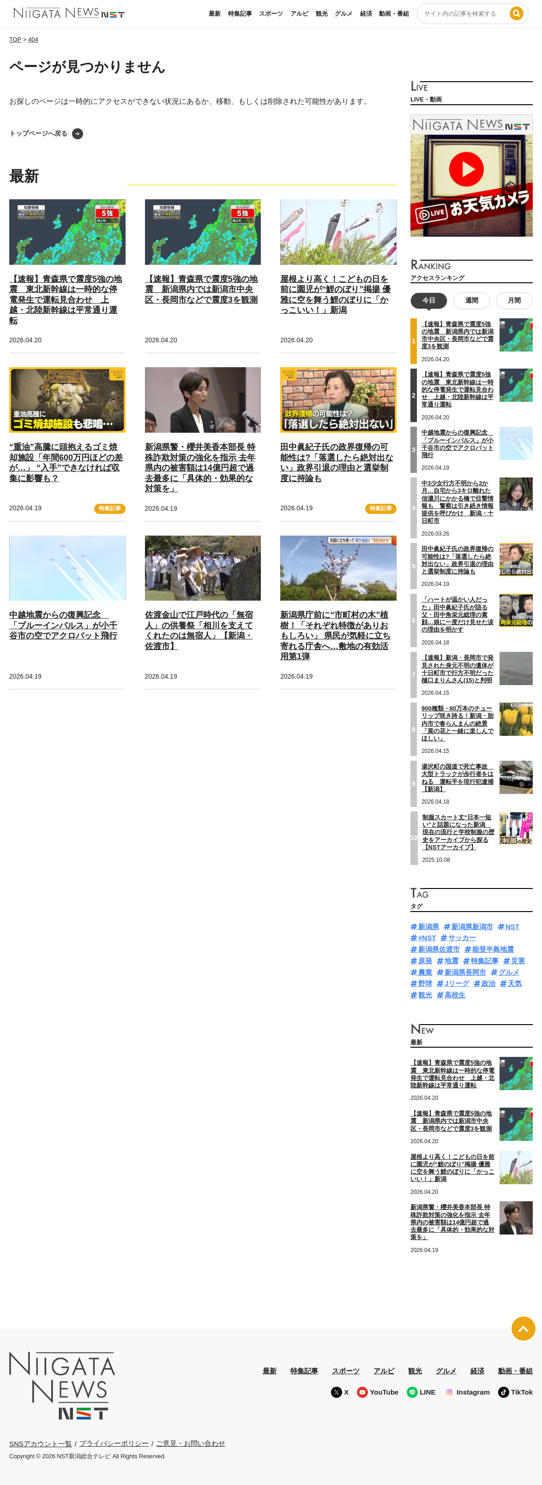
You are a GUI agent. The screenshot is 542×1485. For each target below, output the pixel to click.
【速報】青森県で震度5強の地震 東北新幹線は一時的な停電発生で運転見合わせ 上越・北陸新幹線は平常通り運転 (65, 299)
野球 (425, 983)
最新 (215, 13)
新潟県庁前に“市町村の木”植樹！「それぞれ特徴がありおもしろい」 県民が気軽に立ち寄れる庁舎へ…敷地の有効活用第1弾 (335, 635)
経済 (366, 13)
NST (512, 926)
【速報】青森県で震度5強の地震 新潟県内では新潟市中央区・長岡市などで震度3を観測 (201, 289)
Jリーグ (457, 983)
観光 (322, 13)
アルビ (299, 13)
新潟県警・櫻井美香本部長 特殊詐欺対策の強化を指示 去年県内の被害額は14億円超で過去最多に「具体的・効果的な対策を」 (200, 467)
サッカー (462, 938)
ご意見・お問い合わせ (190, 1443)
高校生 (455, 995)
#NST (427, 938)
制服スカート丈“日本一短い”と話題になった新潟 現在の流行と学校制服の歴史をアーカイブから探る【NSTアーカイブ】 (458, 832)
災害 (518, 961)
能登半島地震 (493, 949)
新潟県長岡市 (465, 972)
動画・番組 (394, 13)
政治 (488, 983)
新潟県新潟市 (472, 926)
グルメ (344, 13)
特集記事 (240, 13)
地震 (451, 961)
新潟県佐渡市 (439, 949)
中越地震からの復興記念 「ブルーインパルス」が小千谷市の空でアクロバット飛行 (63, 625)
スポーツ (271, 13)
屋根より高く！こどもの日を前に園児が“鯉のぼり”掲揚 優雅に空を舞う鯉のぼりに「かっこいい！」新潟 (452, 1168)
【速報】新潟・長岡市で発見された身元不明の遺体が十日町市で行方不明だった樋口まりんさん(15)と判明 (458, 669)
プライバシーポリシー (114, 1443)
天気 (515, 983)
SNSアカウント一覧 (40, 1444)
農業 (425, 972)
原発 (425, 961)
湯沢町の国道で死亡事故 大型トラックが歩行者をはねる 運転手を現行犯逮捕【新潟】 (458, 778)
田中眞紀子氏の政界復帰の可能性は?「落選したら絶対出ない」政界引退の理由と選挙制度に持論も (458, 560)
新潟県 (428, 926)
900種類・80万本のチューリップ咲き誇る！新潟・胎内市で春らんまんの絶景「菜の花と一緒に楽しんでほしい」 (458, 723)
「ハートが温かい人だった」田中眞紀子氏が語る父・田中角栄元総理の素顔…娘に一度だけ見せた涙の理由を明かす (458, 614)
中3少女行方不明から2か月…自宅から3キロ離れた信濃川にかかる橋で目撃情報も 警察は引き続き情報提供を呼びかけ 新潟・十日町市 (458, 502)
